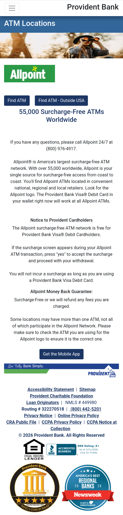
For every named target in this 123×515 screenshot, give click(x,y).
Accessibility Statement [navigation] (50, 389)
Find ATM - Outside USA (61, 100)
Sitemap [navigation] (87, 389)
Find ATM (17, 100)
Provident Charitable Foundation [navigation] (61, 396)
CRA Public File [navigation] (21, 422)
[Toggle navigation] (12, 8)
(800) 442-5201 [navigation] (85, 409)
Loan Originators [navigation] (42, 402)
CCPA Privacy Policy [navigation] (61, 422)
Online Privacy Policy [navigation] (78, 415)
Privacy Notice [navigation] (38, 415)
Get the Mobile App (61, 354)
